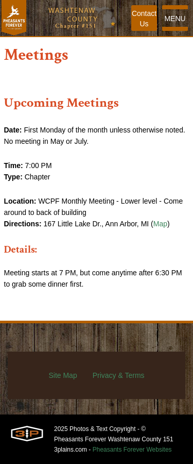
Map (160, 224)
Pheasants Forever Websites (132, 449)
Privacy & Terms (119, 375)
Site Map (62, 375)
